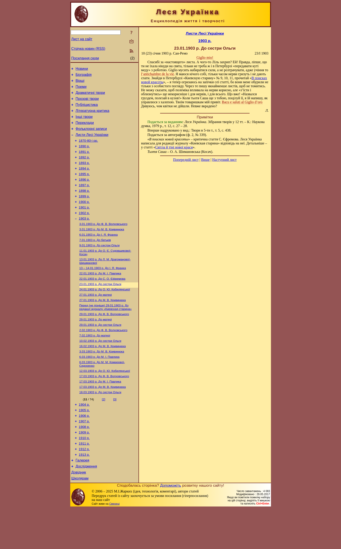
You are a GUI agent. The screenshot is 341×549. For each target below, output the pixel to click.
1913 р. (84, 492)
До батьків (95, 259)
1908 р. (84, 461)
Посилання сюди (85, 58)
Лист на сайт (82, 39)
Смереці (114, 544)
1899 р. (84, 211)
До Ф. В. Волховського (103, 242)
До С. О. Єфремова (102, 301)
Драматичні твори (90, 96)
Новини (82, 69)
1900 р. (84, 218)
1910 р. (84, 474)
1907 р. (84, 455)
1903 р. (84, 236)
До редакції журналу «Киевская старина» (105, 331)
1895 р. (84, 186)
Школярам (80, 519)
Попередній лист (185, 160)
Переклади (85, 129)
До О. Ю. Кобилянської (104, 312)
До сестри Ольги (99, 265)
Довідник (78, 512)
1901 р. (84, 224)
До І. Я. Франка (98, 254)
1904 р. (84, 436)
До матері (95, 318)
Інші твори (84, 123)
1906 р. (84, 449)
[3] (114, 430)
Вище (205, 160)
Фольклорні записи (91, 136)
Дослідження (86, 506)
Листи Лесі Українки (92, 143)
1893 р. (84, 174)
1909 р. (84, 468)
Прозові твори (87, 103)
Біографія (84, 76)
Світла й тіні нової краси (174, 147)
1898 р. (84, 205)
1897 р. (84, 199)
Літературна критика (92, 116)
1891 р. (84, 162)
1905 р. (84, 443)
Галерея (82, 499)
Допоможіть (170, 526)
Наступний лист (224, 160)
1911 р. (84, 480)
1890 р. (84, 155)
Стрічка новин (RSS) (88, 49)
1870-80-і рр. (88, 149)
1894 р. (84, 180)
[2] (103, 430)
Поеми (81, 89)
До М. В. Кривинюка (101, 248)
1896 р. (84, 193)
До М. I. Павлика (100, 295)
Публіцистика (87, 109)
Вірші (80, 83)
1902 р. (84, 230)
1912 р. (84, 486)
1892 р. (84, 168)
